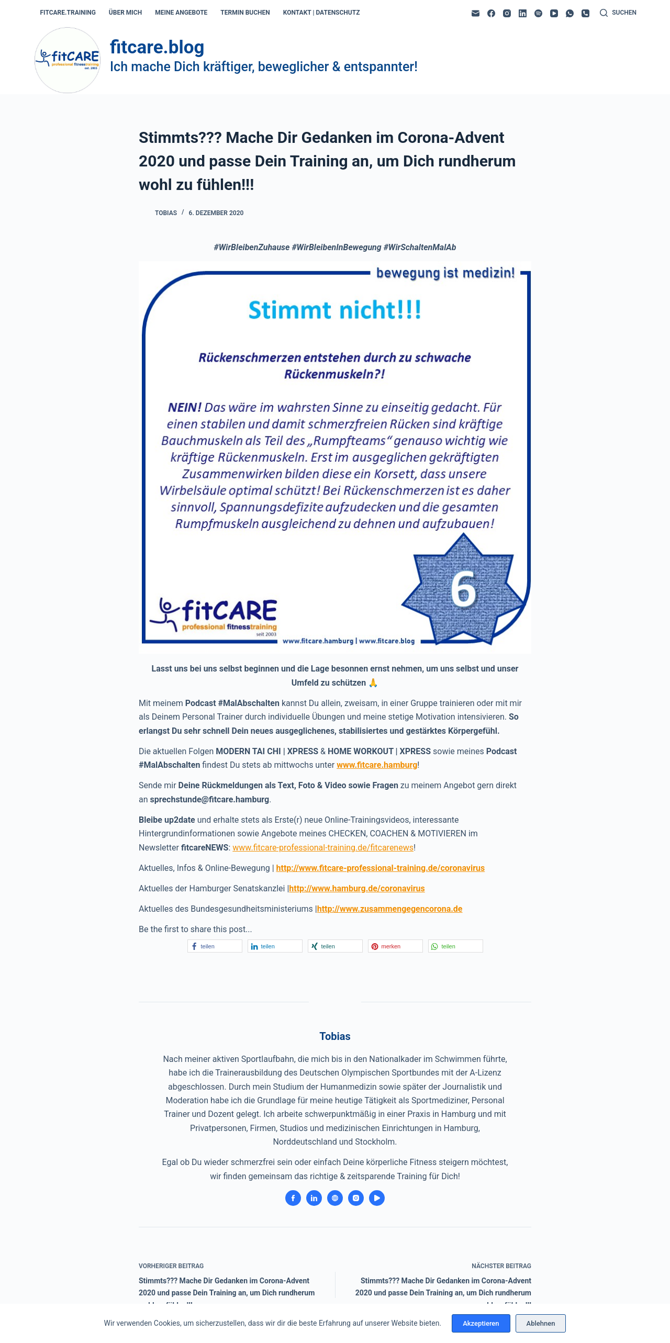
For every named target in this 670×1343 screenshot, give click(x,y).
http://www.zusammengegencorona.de (390, 909)
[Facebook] (491, 13)
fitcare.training (68, 12)
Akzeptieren (481, 1323)
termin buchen (245, 12)
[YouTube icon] (377, 1198)
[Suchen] (618, 13)
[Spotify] (538, 13)
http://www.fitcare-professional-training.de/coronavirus (380, 868)
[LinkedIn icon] (314, 1198)
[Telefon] (585, 13)
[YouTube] (554, 13)
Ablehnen (541, 1323)
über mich (125, 12)
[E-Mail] (475, 13)
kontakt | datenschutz (321, 12)
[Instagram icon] (356, 1198)
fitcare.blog (157, 47)
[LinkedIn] (523, 13)
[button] (214, 946)
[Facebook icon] (293, 1198)
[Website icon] (335, 1198)
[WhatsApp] (570, 13)
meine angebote (181, 12)
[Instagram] (507, 13)
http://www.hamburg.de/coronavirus (357, 888)
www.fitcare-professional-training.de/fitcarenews (323, 848)
